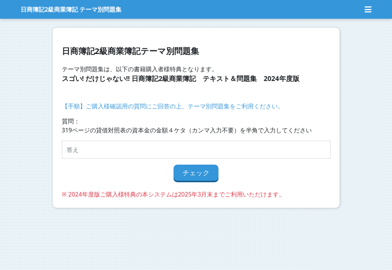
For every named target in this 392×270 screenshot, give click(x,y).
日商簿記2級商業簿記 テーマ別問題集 (71, 9)
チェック (196, 172)
